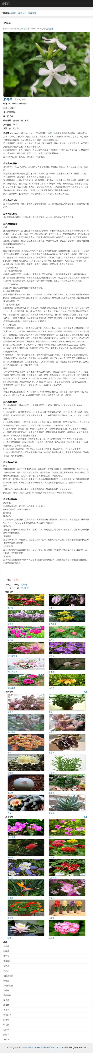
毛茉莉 (6, 1030)
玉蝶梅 (6, 990)
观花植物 (32, 13)
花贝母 (6, 1000)
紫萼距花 (7, 1015)
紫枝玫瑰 (7, 995)
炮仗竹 (6, 1020)
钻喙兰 (6, 951)
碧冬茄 (6, 981)
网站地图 (27, 1047)
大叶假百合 (8, 985)
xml (32, 1047)
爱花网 (6, 3)
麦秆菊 (6, 946)
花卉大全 (22, 13)
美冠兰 (6, 1034)
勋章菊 (24, 584)
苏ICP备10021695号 (52, 1047)
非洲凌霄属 (8, 976)
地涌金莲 (25, 588)
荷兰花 (6, 966)
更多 (86, 692)
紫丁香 (6, 956)
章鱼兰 (6, 1010)
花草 (21, 29)
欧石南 (6, 1025)
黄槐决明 (7, 961)
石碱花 (16, 580)
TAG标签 (39, 1047)
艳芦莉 (6, 971)
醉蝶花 (6, 1005)
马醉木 (6, 1039)
